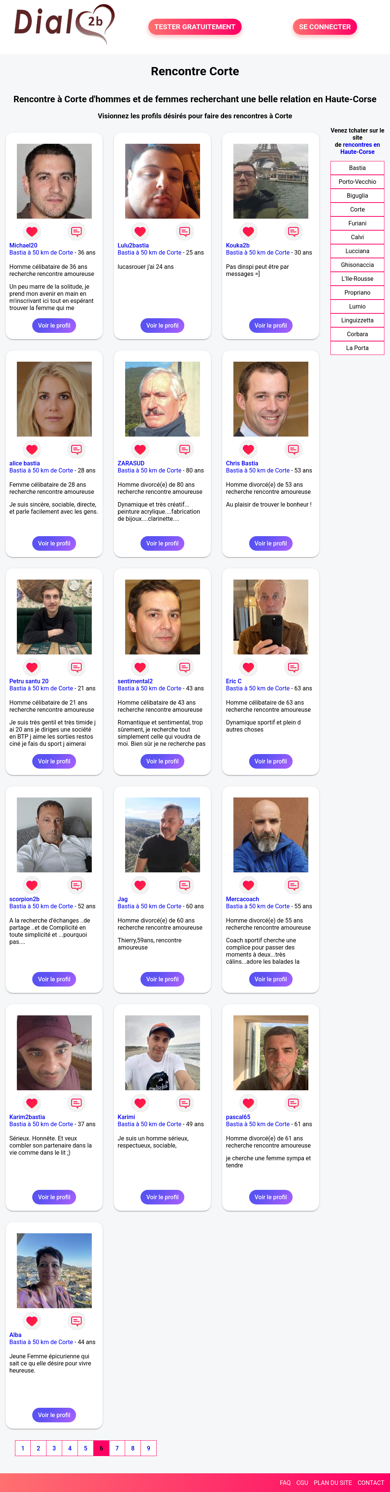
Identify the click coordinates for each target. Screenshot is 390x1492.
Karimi (126, 1117)
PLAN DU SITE (333, 1482)
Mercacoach (242, 899)
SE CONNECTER (325, 26)
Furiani (357, 223)
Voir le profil (54, 325)
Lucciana (357, 251)
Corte (357, 209)
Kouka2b (238, 245)
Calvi (357, 237)
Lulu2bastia (133, 245)
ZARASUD (131, 463)
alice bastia (24, 463)
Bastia (357, 167)
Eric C (234, 681)
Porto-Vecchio (357, 181)
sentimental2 (135, 681)
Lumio (357, 306)
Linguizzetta (357, 320)
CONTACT (370, 1482)
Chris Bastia (242, 463)
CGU (302, 1482)
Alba (15, 1334)
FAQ (285, 1482)
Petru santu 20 (29, 681)
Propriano (357, 292)
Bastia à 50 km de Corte (41, 252)
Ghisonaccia (357, 264)
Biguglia (357, 195)
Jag (123, 899)
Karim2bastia (27, 1117)
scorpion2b (24, 899)
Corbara (357, 334)
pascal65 (238, 1117)
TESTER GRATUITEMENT (195, 26)
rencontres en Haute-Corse (360, 148)
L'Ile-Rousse (357, 278)
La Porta (357, 348)
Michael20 (23, 245)
